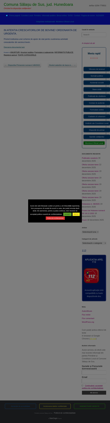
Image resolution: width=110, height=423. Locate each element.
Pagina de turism (88, 16)
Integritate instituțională (45, 22)
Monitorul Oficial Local (65, 22)
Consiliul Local (27, 16)
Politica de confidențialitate (55, 218)
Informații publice (49, 16)
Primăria (37, 16)
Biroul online (62, 16)
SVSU (70, 16)
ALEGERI (100, 16)
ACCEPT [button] (67, 214)
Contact (77, 16)
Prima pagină (13, 16)
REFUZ (76, 214)
